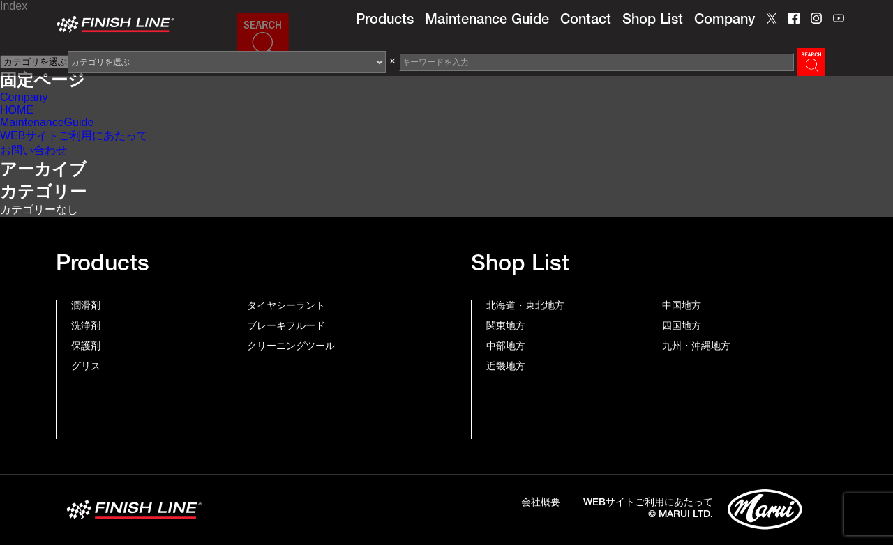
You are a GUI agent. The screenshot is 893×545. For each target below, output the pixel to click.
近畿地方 (505, 367)
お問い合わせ (33, 150)
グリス (85, 367)
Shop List (652, 21)
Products (385, 21)
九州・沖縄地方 (696, 347)
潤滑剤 (85, 307)
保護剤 (85, 347)
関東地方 (505, 327)
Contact (585, 21)
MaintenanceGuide (46, 122)
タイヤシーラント (286, 307)
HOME (16, 110)
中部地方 (505, 347)
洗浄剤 (85, 327)
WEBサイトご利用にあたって (74, 135)
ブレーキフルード (286, 327)
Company (724, 21)
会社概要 (540, 503)
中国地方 (681, 307)
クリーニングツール (291, 347)
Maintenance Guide (487, 21)
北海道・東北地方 (525, 307)
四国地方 (681, 327)
